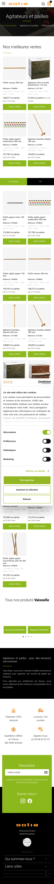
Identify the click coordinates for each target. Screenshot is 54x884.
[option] (15, 620)
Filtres (13, 181)
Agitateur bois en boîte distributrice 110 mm (38, 84)
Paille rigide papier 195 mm (14, 274)
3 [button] (28, 636)
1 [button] (23, 636)
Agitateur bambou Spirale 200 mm (11, 331)
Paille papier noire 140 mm (13, 218)
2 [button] (25, 636)
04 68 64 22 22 (42, 739)
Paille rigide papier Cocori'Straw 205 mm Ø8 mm (14, 561)
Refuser (27, 499)
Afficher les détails (35, 471)
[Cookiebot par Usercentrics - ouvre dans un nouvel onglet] (38, 382)
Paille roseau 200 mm (13, 83)
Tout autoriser (27, 480)
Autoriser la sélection (27, 489)
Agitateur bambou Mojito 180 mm (39, 140)
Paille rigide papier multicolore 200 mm (12, 140)
